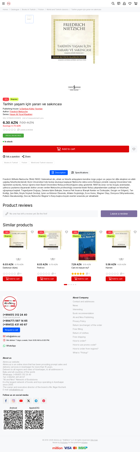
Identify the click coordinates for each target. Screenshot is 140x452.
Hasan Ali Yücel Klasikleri (21, 114)
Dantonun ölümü (10, 267)
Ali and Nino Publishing (83, 317)
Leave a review (119, 213)
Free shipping (79, 337)
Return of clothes (81, 333)
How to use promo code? (84, 345)
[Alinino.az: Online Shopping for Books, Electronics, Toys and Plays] (8, 3)
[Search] (113, 3)
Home (5, 9)
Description (59, 172)
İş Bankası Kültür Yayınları (31, 108)
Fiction (41, 9)
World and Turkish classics (57, 9)
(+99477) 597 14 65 (15, 320)
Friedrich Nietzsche (19, 111)
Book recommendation (83, 313)
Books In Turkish (29, 9)
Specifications (79, 172)
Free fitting (78, 329)
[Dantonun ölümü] (18, 246)
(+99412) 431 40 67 (15, 324)
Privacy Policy (79, 321)
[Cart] (136, 3)
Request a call (11, 330)
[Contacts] (119, 3)
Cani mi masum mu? (80, 267)
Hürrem (109, 267)
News (75, 305)
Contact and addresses (83, 301)
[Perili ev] (53, 246)
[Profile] (124, 3)
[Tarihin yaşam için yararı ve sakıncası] (75, 55)
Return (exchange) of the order (87, 325)
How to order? (79, 341)
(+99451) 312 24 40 (15, 314)
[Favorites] (130, 3)
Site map (94, 440)
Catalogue (15, 9)
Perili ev (41, 267)
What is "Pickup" (80, 352)
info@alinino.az (13, 336)
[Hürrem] (121, 246)
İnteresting (78, 309)
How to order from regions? (85, 348)
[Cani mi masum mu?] (87, 246)
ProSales (64, 442)
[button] (65, 284)
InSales (84, 442)
